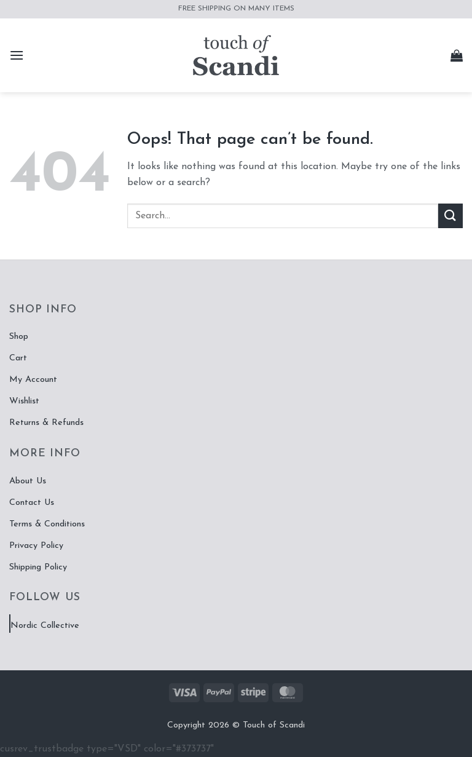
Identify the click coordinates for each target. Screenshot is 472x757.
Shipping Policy (38, 567)
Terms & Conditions (47, 524)
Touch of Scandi (274, 725)
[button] (16, 55)
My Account (33, 379)
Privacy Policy (36, 545)
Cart (18, 358)
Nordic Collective (44, 625)
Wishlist (24, 401)
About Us (27, 481)
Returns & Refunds (46, 422)
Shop (18, 336)
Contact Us (31, 502)
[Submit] (450, 216)
